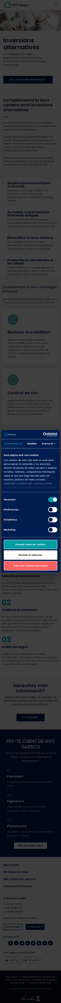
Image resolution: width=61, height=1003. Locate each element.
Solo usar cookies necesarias (30, 565)
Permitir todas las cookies (30, 544)
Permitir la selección (30, 555)
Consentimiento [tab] (13, 443)
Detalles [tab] (32, 443)
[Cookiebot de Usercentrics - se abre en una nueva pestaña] (43, 434)
